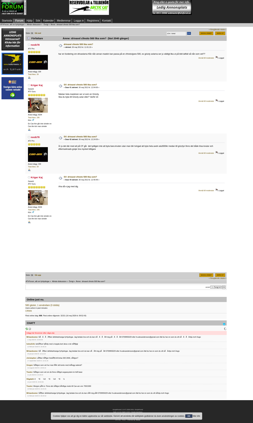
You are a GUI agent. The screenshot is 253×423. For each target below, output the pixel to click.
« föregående (214, 29)
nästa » (223, 29)
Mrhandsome (31, 337)
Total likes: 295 (34, 117)
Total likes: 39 (33, 74)
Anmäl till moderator (206, 58)
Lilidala (28, 311)
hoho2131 (30, 344)
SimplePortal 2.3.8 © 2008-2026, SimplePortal (128, 409)
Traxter (29, 372)
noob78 (35, 44)
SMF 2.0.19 (117, 412)
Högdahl (29, 379)
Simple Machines (136, 412)
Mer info (196, 416)
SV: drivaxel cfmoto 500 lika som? (80, 85)
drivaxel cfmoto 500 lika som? (78, 44)
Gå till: (207, 287)
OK (188, 416)
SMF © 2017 (126, 412)
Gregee (29, 365)
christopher (31, 358)
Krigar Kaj (37, 85)
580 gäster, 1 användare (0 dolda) (42, 305)
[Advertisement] (47, 7)
